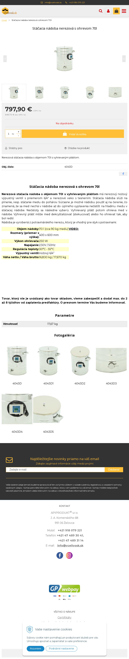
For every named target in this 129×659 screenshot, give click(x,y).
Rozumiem (35, 648)
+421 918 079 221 (77, 2)
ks (13, 134)
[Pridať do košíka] (73, 133)
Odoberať (114, 469)
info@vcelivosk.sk (53, 2)
